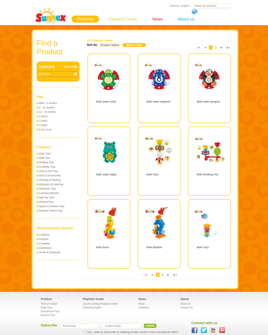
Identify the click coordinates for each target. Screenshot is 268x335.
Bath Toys (44, 158)
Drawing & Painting (50, 179)
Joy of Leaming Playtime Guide (100, 303)
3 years (43, 120)
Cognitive (44, 234)
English (185, 5)
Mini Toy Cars (46, 197)
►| (228, 47)
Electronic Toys (47, 188)
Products (85, 19)
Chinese (174, 5)
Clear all (68, 66)
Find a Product (49, 303)
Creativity (44, 243)
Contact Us (186, 307)
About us (186, 19)
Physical (44, 239)
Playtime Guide (123, 19)
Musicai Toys (48, 315)
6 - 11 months (46, 107)
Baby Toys (45, 153)
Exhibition (143, 307)
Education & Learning (51, 184)
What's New (134, 45)
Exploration (45, 247)
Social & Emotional (49, 252)
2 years (43, 116)
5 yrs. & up (45, 129)
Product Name (109, 45)
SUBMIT (150, 325)
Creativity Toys (47, 166)
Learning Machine (49, 193)
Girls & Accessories (50, 175)
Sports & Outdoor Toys (51, 206)
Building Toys (46, 162)
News (157, 19)
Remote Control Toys (51, 210)
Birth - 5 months (48, 103)
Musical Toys (46, 201)
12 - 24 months (47, 111)
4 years (43, 125)
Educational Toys (50, 311)
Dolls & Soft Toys (48, 171)
